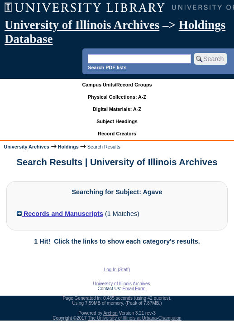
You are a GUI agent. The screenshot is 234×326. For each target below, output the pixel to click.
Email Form (133, 288)
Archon (110, 313)
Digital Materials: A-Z (117, 109)
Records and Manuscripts (60, 213)
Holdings (68, 146)
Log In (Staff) (117, 269)
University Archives (26, 146)
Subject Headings (117, 121)
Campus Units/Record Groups (117, 84)
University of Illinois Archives (82, 25)
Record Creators (117, 133)
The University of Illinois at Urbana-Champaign (134, 318)
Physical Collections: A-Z (117, 97)
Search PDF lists (107, 67)
